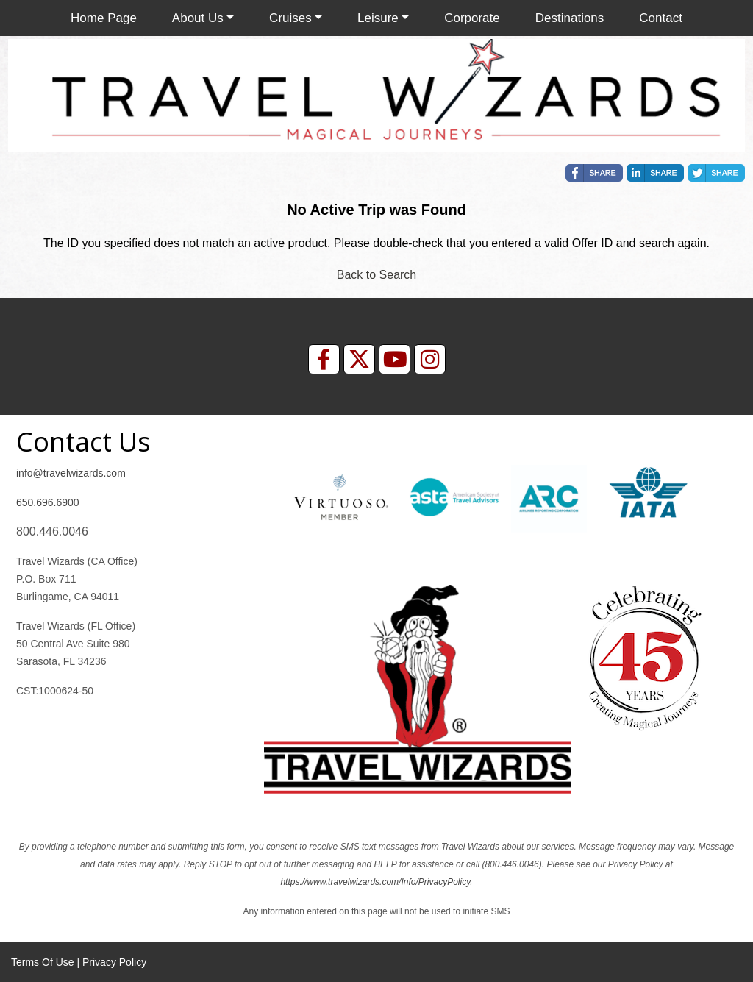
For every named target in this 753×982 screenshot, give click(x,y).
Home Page (104, 18)
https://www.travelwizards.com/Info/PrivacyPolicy (375, 882)
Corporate (472, 18)
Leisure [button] (378, 18)
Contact (660, 18)
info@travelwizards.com (71, 473)
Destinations (569, 18)
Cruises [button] (290, 18)
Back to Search (377, 274)
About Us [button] (198, 18)
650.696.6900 (47, 502)
